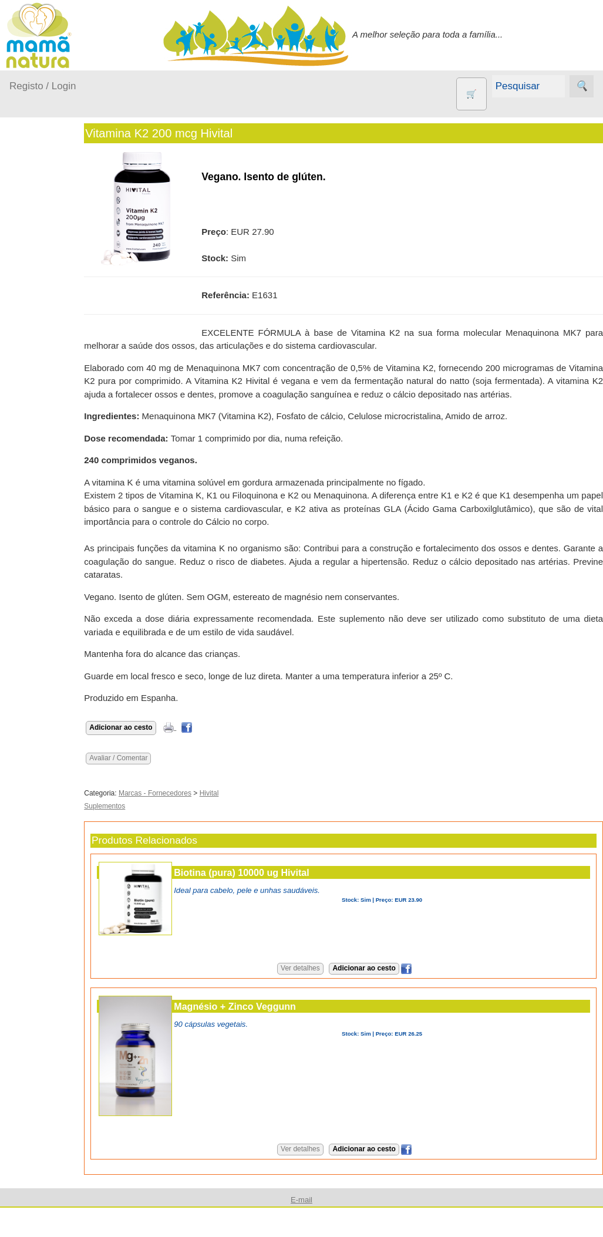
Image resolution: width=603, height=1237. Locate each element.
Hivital (242, 793)
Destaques (30, 1172)
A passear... (46, 239)
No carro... (44, 306)
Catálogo (55, 786)
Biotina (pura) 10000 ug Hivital (275, 872)
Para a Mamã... (53, 329)
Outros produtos (41, 381)
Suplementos (63, 626)
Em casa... (44, 261)
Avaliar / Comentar (152, 758)
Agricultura (59, 415)
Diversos (55, 678)
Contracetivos (65, 453)
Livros (49, 556)
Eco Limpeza (63, 472)
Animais (53, 434)
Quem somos (64, 767)
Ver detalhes (316, 968)
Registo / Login (42, 86)
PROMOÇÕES (67, 607)
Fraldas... (41, 284)
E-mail (50, 1080)
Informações (33, 734)
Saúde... (39, 351)
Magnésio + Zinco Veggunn (268, 1006)
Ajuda (20, 1046)
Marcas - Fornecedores (188, 793)
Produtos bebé (38, 209)
